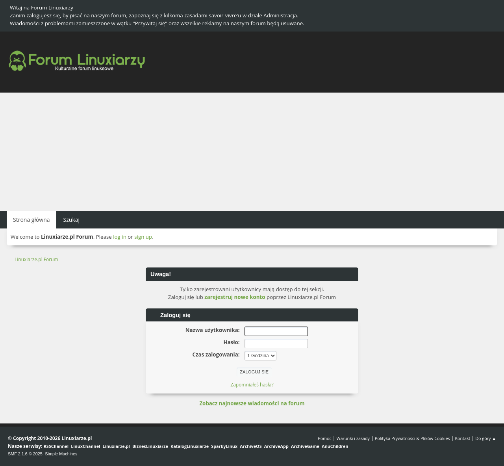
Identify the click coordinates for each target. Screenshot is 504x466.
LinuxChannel (85, 446)
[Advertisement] (252, 152)
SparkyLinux (224, 446)
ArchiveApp (276, 446)
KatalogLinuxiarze (189, 446)
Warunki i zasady (353, 438)
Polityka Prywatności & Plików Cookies (412, 438)
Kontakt (462, 438)
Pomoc (325, 438)
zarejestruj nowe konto (234, 297)
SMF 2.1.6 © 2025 (25, 453)
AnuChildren (335, 446)
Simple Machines (61, 453)
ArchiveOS (250, 446)
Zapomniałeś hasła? (251, 384)
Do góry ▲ (485, 438)
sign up (143, 236)
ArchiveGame (305, 446)
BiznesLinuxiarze (150, 446)
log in (119, 236)
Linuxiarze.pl (116, 446)
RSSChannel (56, 446)
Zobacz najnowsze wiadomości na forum (251, 403)
